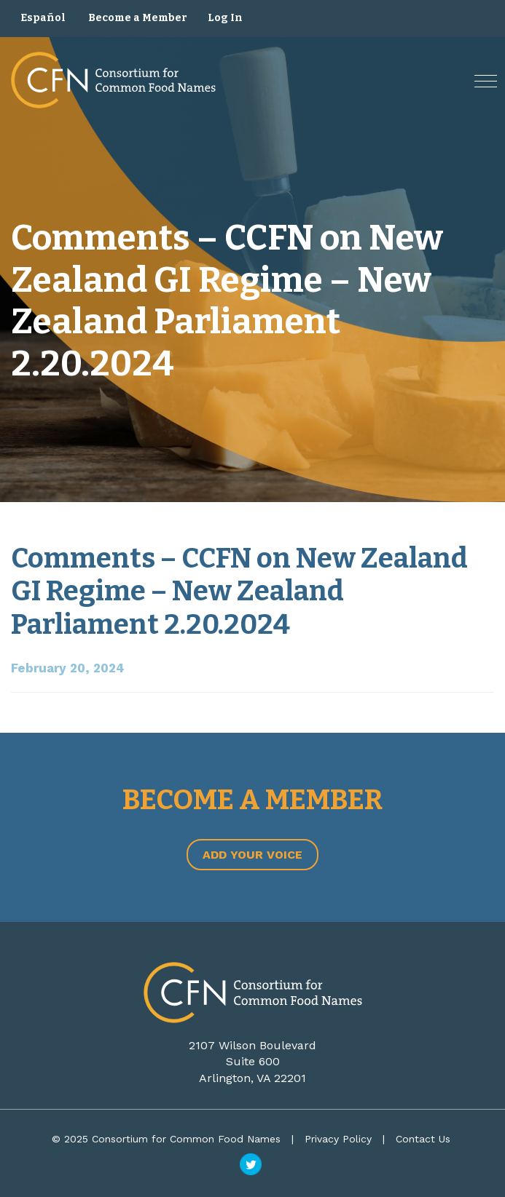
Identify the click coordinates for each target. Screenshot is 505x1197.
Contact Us (423, 1139)
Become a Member (137, 18)
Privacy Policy (338, 1139)
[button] (485, 81)
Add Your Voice (252, 855)
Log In (225, 18)
